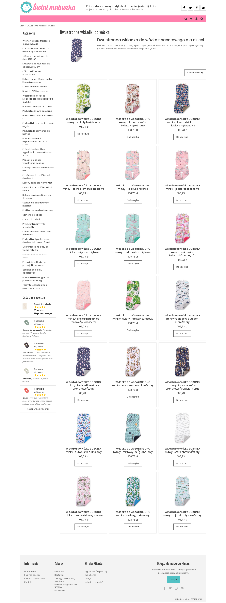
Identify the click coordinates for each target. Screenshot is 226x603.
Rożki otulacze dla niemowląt (38, 210)
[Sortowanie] (195, 73)
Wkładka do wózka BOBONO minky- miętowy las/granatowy (133, 450)
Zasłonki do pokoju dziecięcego (32, 271)
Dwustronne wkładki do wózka (34, 256)
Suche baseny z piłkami (34, 86)
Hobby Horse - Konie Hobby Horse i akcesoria (37, 80)
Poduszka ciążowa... (39, 322)
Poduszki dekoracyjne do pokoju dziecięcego (35, 279)
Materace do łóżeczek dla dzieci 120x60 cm (36, 65)
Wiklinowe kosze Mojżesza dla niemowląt (36, 42)
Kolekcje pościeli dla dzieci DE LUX (38, 169)
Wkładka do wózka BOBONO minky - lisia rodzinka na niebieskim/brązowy (182, 122)
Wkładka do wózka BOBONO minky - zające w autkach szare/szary (182, 319)
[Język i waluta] (202, 18)
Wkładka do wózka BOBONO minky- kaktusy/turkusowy (132, 513)
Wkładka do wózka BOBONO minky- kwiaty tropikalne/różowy (132, 317)
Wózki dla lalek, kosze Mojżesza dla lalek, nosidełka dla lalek (37, 98)
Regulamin (59, 590)
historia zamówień (94, 582)
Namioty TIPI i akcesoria (35, 91)
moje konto (90, 575)
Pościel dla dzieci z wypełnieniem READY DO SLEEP (35, 141)
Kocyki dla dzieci (31, 219)
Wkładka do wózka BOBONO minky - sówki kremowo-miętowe (83, 187)
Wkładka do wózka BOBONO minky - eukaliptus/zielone (83, 120)
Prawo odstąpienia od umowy (65, 586)
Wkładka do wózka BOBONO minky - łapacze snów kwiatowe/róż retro (132, 122)
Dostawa (59, 575)
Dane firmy (30, 571)
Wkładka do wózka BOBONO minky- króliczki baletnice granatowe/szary (83, 385)
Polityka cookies (32, 575)
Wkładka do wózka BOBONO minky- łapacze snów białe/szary (133, 383)
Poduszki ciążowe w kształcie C (37, 117)
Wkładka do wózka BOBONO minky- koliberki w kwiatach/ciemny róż (182, 252)
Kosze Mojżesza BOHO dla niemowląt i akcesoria (36, 50)
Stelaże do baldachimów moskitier (35, 204)
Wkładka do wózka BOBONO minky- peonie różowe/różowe (83, 513)
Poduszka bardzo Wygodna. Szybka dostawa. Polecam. (37, 333)
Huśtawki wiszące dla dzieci (37, 106)
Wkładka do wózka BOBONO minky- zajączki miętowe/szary (182, 513)
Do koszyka (83, 133)
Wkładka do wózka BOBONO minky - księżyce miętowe (83, 250)
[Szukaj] (186, 18)
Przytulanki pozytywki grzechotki (33, 225)
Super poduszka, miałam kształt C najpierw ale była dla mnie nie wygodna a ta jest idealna (37, 357)
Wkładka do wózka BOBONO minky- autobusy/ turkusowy (83, 450)
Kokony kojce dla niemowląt (37, 182)
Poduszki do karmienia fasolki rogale (37, 125)
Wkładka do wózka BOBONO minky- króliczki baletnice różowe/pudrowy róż (83, 319)
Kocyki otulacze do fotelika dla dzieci (36, 233)
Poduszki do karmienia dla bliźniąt (36, 132)
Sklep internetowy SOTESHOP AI (188, 599)
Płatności (59, 571)
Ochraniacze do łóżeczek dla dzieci (37, 189)
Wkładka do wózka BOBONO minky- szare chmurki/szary (182, 450)
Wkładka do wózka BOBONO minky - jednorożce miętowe (133, 250)
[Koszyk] (191, 18)
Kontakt (28, 582)
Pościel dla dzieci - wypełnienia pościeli (33, 161)
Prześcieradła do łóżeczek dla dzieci (36, 177)
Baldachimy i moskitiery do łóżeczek (36, 196)
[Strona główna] (49, 7)
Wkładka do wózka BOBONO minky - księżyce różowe (132, 187)
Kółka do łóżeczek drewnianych (32, 73)
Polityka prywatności (34, 578)
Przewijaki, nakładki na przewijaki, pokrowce (34, 264)
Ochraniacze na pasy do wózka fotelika (35, 248)
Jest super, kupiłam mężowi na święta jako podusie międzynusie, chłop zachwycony (37, 401)
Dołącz (173, 579)
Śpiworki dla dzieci (32, 214)
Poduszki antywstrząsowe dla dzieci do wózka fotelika (37, 241)
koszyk (88, 578)
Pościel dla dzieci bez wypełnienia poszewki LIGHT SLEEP (37, 152)
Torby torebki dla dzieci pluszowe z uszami (34, 286)
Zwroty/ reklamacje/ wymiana (64, 579)
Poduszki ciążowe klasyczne (37, 110)
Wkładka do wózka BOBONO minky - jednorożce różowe (182, 187)
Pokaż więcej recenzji (38, 408)
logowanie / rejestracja (96, 571)
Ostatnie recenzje (33, 297)
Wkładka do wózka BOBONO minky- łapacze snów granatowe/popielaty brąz (182, 385)
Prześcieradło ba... (43, 304)
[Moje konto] (196, 18)
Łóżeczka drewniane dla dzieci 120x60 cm (35, 58)
